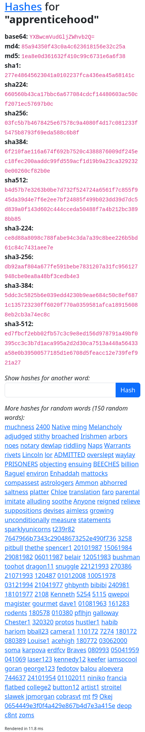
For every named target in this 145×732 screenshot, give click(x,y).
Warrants (117, 445)
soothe (62, 501)
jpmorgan (40, 696)
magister (18, 603)
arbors (117, 436)
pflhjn (83, 612)
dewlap (51, 445)
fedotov (67, 668)
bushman (126, 557)
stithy (42, 436)
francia (116, 678)
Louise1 (38, 640)
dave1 (68, 603)
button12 (66, 687)
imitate (15, 501)
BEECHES (106, 464)
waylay (125, 454)
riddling (74, 445)
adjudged (18, 436)
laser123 (39, 659)
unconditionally (27, 519)
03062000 (113, 640)
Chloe (59, 492)
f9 (95, 696)
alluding (38, 501)
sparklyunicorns (28, 529)
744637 (15, 678)
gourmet (45, 603)
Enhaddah (64, 473)
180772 (86, 640)
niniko (96, 678)
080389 (15, 640)
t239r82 (64, 529)
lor (48, 454)
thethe (34, 547)
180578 (39, 612)
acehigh (62, 640)
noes (12, 445)
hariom (15, 631)
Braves (76, 650)
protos (64, 622)
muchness (19, 427)
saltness (16, 492)
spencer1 (58, 547)
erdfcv (56, 650)
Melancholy (105, 427)
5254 (84, 594)
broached (65, 436)
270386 (121, 566)
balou (88, 668)
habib (109, 622)
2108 (41, 594)
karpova (33, 650)
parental (127, 492)
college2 (39, 687)
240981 (119, 585)
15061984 (118, 547)
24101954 (41, 678)
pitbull (14, 547)
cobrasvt (68, 696)
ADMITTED (69, 454)
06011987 (48, 557)
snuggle (67, 566)
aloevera (111, 668)
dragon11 (40, 566)
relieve (130, 501)
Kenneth (62, 594)
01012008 (71, 575)
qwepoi (118, 594)
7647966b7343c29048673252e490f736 (60, 538)
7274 (107, 631)
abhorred (113, 482)
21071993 (19, 575)
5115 (99, 594)
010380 (62, 612)
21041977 (48, 585)
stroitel (111, 687)
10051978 (101, 575)
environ (37, 473)
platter (39, 492)
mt (86, 696)
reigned (108, 501)
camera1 (62, 631)
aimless (77, 510)
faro (108, 492)
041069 (15, 659)
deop (124, 705)
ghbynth (77, 585)
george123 (39, 668)
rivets (12, 454)
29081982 (19, 557)
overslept (100, 454)
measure (64, 519)
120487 (45, 575)
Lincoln (32, 454)
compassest (22, 482)
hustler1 (88, 622)
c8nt (11, 715)
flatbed (15, 687)
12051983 (97, 557)
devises (54, 510)
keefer (96, 659)
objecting (53, 464)
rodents (16, 612)
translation (84, 492)
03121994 (19, 585)
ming (79, 427)
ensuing (79, 464)
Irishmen (94, 436)
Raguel (15, 473)
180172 (126, 631)
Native (61, 427)
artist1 (90, 687)
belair (73, 557)
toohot (14, 566)
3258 (125, 538)
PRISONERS (21, 464)
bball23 (37, 631)
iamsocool (122, 659)
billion (130, 464)
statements (94, 519)
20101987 (88, 547)
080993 (98, 650)
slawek (14, 696)
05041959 (125, 650)
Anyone (84, 501)
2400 (43, 427)
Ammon (87, 482)
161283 (119, 603)
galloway (105, 612)
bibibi (98, 585)
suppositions (23, 510)
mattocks (94, 473)
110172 (87, 631)
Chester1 (18, 622)
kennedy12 (70, 659)
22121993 (94, 566)
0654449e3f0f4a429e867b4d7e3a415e (60, 705)
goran (13, 668)
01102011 (71, 678)
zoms (26, 715)
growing (102, 510)
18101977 (19, 594)
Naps (95, 445)
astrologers (57, 482)
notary (29, 445)
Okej (106, 696)
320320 (42, 622)
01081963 (92, 603)
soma (12, 650)
